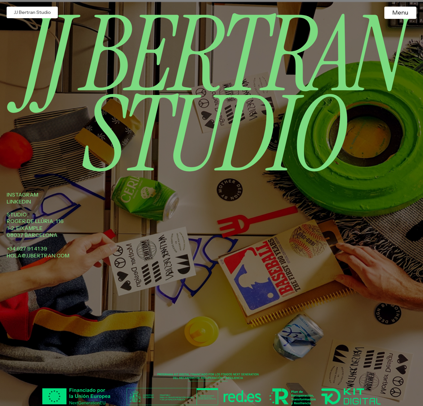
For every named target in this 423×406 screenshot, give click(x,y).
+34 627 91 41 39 (27, 248)
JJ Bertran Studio (32, 12)
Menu (400, 12)
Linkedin (19, 201)
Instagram (22, 194)
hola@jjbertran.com (38, 255)
